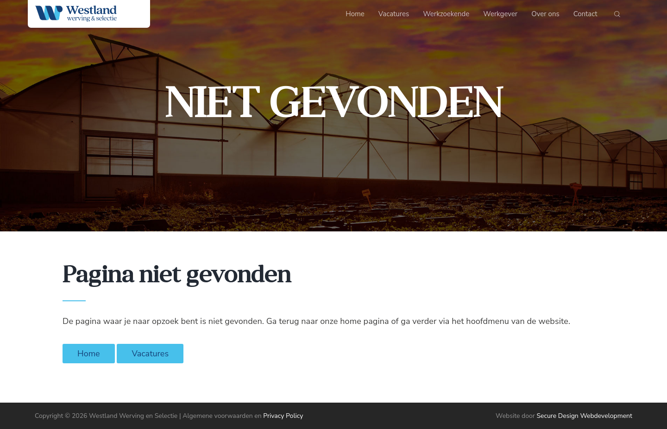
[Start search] (617, 16)
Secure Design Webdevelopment (584, 415)
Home (88, 353)
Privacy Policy (283, 415)
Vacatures (150, 353)
